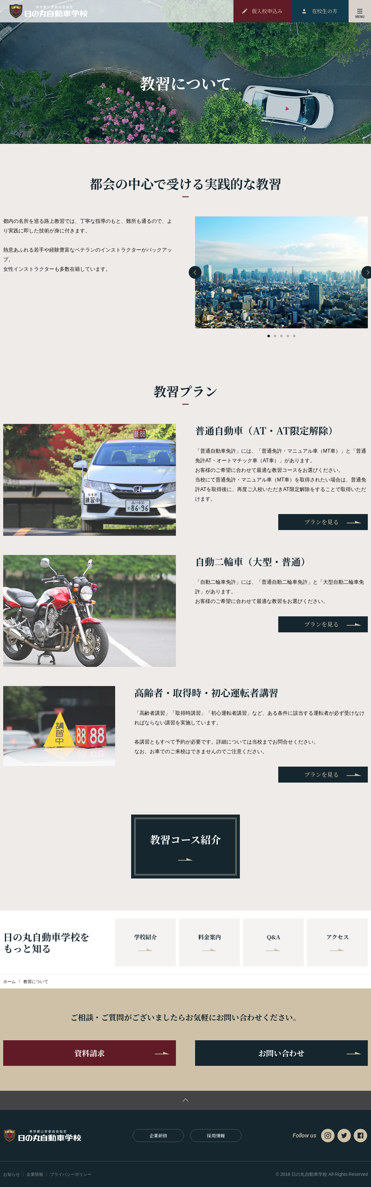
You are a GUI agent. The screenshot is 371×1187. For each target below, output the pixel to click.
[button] (268, 336)
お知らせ (11, 1174)
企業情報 (35, 1174)
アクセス (337, 942)
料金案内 (209, 942)
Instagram (328, 1135)
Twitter (344, 1135)
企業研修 (158, 1135)
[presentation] (195, 272)
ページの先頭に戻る (185, 1100)
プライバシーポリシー (70, 1174)
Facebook (360, 1135)
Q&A (273, 942)
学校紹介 (145, 942)
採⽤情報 (216, 1135)
